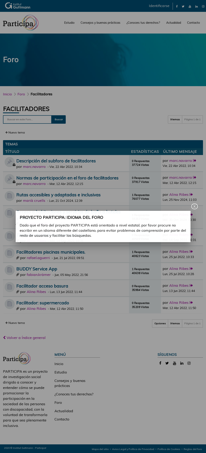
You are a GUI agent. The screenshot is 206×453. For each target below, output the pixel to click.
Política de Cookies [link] (169, 449)
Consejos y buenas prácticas (100, 22)
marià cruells (34, 200)
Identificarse (159, 5)
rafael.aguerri (38, 257)
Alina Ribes (179, 194)
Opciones (160, 323)
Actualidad (173, 22)
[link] (177, 6)
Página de (192, 119)
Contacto (193, 22)
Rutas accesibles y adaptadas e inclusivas (58, 194)
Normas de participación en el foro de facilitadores (67, 178)
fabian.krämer (39, 274)
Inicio (7, 94)
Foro (58, 402)
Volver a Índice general (24, 337)
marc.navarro (34, 166)
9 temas (175, 119)
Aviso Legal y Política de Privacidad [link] (133, 449)
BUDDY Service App (36, 268)
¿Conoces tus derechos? (143, 22)
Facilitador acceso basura (42, 286)
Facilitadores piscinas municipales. (50, 252)
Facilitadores (26, 108)
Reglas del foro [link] (193, 449)
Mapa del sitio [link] (100, 449)
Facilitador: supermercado (42, 302)
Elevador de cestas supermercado (50, 235)
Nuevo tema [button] (15, 132)
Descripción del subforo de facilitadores (56, 160)
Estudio (69, 22)
